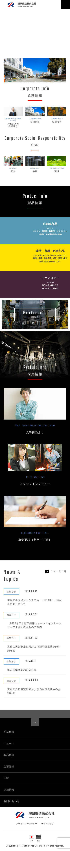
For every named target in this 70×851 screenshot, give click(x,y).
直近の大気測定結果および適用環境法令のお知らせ (34, 648)
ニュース (9, 743)
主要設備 (9, 766)
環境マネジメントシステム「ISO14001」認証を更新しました (34, 602)
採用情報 (9, 789)
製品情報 (9, 755)
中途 (46, 539)
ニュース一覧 (55, 571)
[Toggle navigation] (65, 4)
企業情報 (9, 732)
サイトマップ (47, 824)
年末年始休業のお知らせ (22, 669)
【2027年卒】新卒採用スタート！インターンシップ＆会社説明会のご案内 (34, 625)
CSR (6, 778)
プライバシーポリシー (26, 824)
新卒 (37, 539)
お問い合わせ (12, 801)
